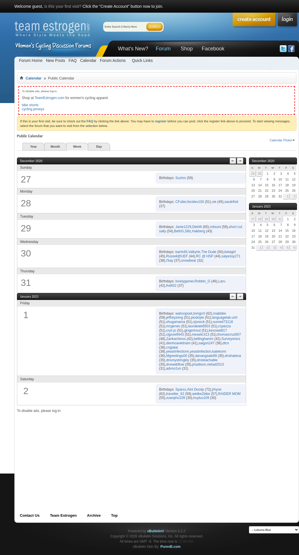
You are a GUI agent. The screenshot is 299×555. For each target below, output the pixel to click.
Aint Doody (195, 389)
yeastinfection (200, 351)
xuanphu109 (175, 398)
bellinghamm (203, 339)
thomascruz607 (229, 334)
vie (214, 202)
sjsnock (199, 322)
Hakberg (198, 231)
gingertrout (192, 330)
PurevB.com (170, 547)
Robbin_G (202, 281)
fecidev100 (195, 202)
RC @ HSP (204, 256)
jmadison (199, 364)
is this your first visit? (62, 6)
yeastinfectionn (177, 351)
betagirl (230, 252)
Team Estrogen (63, 515)
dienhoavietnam (178, 343)
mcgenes (173, 326)
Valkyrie (194, 252)
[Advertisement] (101, 453)
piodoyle (197, 317)
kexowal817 (218, 330)
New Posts (55, 60)
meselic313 (200, 334)
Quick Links (142, 60)
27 (252, 219)
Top (114, 515)
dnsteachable (207, 360)
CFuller (180, 202)
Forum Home (31, 60)
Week (77, 146)
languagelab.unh (224, 317)
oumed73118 (223, 322)
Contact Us (30, 515)
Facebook (213, 49)
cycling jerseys (33, 109)
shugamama (175, 322)
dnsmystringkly (177, 360)
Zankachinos (176, 339)
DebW (197, 227)
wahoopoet (183, 313)
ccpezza (224, 326)
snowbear (188, 261)
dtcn (226, 343)
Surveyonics (230, 339)
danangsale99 (206, 356)
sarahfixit (231, 202)
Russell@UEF (177, 256)
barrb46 (181, 252)
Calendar (88, 60)
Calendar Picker (281, 140)
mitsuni (215, 227)
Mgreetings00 (176, 356)
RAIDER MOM (229, 394)
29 (252, 173)
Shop (187, 49)
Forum (163, 49)
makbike (219, 313)
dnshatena (233, 356)
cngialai (172, 347)
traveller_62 (175, 394)
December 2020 (263, 161)
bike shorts (30, 105)
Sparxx (180, 389)
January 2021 (261, 206)
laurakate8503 (199, 326)
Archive (94, 515)
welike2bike (201, 394)
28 (259, 219)
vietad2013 (215, 364)
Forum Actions (112, 60)
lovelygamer (184, 281)
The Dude (208, 252)
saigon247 (206, 343)
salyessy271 (230, 256)
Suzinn (180, 178)
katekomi (219, 351)
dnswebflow (175, 364)
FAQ (73, 60)
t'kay (169, 261)
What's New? (133, 49)
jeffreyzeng (174, 317)
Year (33, 146)
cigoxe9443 (175, 334)
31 (280, 219)
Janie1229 (183, 227)
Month (55, 146)
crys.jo (171, 330)
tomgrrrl (199, 313)
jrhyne (216, 389)
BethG (179, 231)
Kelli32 (171, 286)
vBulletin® (155, 531)
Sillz (188, 231)
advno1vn (173, 368)
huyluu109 (201, 398)
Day (99, 146)
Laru (221, 281)
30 (259, 173)
